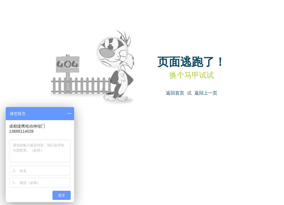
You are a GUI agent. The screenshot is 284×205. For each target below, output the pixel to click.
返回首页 (175, 93)
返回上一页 (205, 93)
